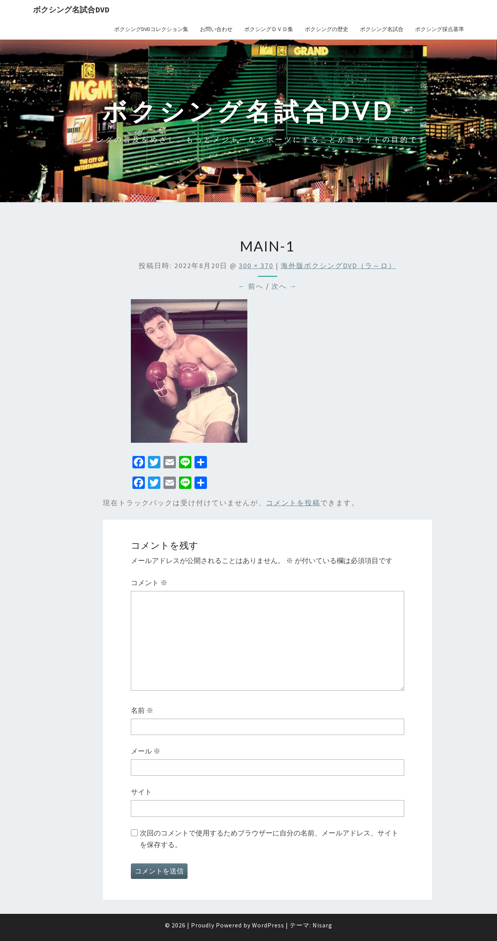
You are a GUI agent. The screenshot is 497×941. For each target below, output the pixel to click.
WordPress (268, 925)
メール (145, 751)
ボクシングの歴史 (326, 29)
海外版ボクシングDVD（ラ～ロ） (338, 265)
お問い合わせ (216, 29)
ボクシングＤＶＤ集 (268, 29)
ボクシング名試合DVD (71, 9)
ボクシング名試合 (381, 29)
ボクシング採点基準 (439, 29)
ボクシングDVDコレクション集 (151, 29)
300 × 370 (256, 265)
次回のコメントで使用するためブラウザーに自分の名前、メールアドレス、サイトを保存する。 (269, 838)
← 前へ (251, 286)
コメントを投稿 (293, 502)
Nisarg (322, 925)
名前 (142, 710)
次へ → (284, 286)
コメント (149, 582)
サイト (141, 791)
